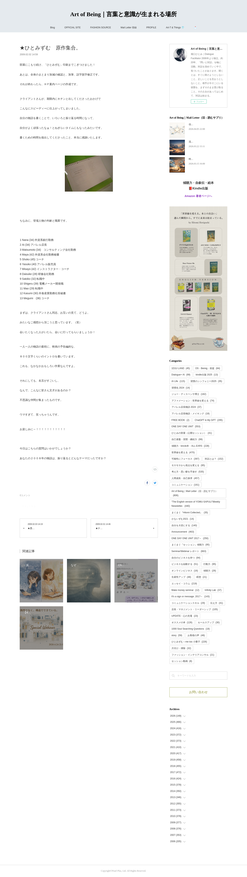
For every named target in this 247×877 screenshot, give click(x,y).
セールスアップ (209, 622)
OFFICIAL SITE (72, 27)
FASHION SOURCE (100, 27)
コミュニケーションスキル (188, 603)
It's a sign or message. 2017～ (191, 596)
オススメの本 (182, 622)
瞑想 (201, 577)
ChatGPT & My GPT (209, 420)
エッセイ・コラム (184, 583)
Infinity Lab (213, 590)
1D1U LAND (181, 368)
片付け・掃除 (181, 648)
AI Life (178, 381)
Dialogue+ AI (181, 374)
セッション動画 (182, 661)
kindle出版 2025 (207, 374)
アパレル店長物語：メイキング (191, 413)
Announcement (183, 531)
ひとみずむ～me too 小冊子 (189, 641)
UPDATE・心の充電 (185, 616)
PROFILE (151, 27)
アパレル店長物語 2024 (186, 407)
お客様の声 (196, 635)
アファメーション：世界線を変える (193, 400)
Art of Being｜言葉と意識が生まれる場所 (123, 14)
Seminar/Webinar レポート (189, 551)
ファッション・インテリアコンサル (193, 654)
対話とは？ (214, 458)
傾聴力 (209, 570)
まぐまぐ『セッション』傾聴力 (191, 544)
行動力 (209, 564)
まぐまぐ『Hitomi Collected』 (190, 512)
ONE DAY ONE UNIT (186, 426)
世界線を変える (183, 452)
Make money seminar (185, 590)
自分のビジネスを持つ (186, 557)
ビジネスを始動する (185, 564)
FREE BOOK (180, 420)
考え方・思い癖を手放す (188, 471)
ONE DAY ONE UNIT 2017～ (190, 538)
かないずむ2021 (183, 519)
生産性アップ (181, 577)
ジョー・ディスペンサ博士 (189, 394)
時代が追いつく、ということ (204, 159)
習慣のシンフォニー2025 (206, 381)
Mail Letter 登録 (129, 27)
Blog (52, 27)
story (177, 635)
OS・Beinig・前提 (207, 368)
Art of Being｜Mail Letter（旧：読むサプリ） (195, 493)
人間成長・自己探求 (185, 478)
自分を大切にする (184, 525)
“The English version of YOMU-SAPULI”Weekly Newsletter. (196, 503)
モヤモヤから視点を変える (188, 465)
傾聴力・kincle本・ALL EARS (190, 446)
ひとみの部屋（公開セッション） (192, 433)
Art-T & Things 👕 (175, 27)
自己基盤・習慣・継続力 (187, 439)
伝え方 (216, 603)
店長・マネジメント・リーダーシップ (195, 609)
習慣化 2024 (181, 387)
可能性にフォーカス (185, 458)
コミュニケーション (185, 484)
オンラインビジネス (185, 570)
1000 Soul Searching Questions (191, 628)
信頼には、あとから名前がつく (205, 124)
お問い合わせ (198, 692)
